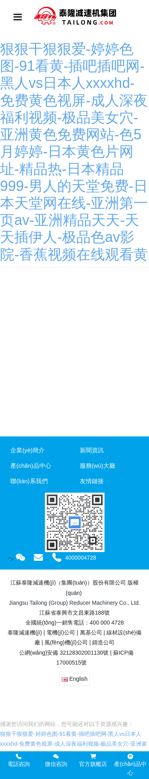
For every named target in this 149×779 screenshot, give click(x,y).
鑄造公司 (103, 642)
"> (16, 559)
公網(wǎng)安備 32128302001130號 (62, 652)
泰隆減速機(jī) (25, 632)
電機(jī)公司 (60, 632)
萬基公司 (91, 632)
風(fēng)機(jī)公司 (66, 642)
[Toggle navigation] (18, 17)
